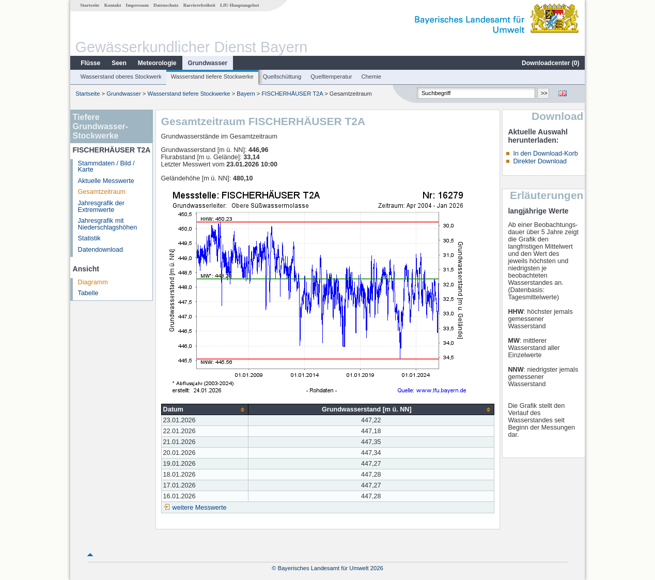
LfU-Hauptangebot (239, 5)
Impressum (137, 5)
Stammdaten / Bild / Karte (106, 167)
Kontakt (112, 5)
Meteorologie (157, 63)
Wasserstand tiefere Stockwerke (212, 76)
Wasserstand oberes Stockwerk (121, 76)
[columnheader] (204, 409)
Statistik (89, 238)
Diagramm (93, 282)
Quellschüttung (282, 76)
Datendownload (100, 249)
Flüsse (90, 63)
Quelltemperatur (331, 76)
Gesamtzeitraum (102, 191)
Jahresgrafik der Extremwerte (101, 206)
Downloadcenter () (550, 63)
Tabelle (88, 293)
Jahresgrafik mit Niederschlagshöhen (107, 224)
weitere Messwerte (200, 507)
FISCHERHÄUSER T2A (292, 93)
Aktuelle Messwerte (106, 181)
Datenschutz (166, 5)
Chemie (372, 76)
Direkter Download (540, 161)
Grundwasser (208, 63)
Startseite (89, 5)
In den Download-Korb (545, 153)
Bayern (246, 93)
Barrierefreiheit (199, 5)
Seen (119, 63)
